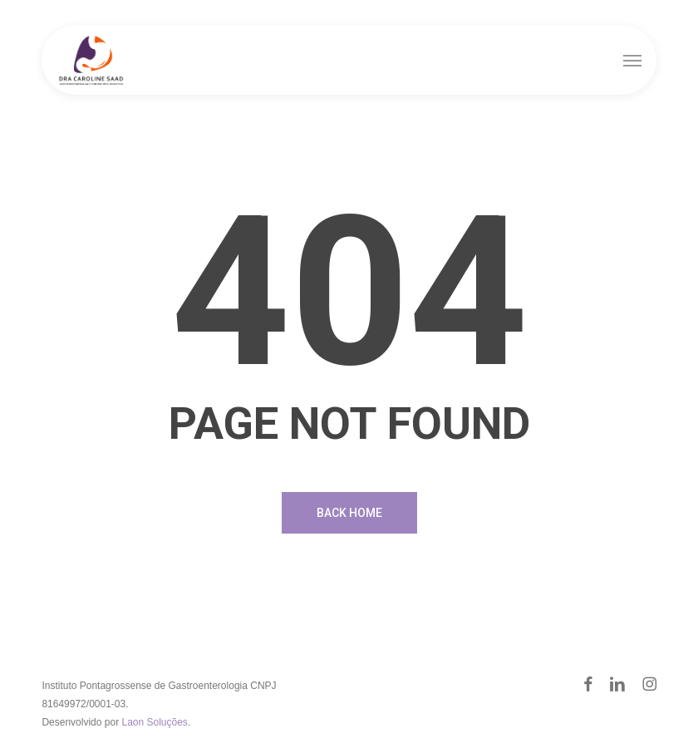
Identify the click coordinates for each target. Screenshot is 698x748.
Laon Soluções (154, 722)
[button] (632, 60)
